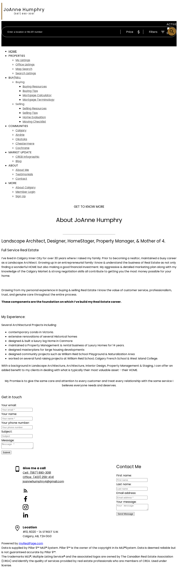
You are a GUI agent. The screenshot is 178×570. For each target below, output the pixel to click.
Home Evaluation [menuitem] (34, 117)
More (12, 183)
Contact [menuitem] (21, 179)
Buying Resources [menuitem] (35, 86)
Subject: (6, 432)
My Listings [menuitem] (23, 60)
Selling (20, 104)
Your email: (8, 405)
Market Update (20, 152)
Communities (18, 126)
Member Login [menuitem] (25, 192)
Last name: (120, 485)
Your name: (9, 414)
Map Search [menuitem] (24, 69)
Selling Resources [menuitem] (35, 108)
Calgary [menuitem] (21, 130)
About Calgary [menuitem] (26, 187)
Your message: (123, 503)
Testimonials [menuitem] (24, 174)
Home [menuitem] (12, 51)
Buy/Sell (14, 78)
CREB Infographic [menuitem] (27, 157)
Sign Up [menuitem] (21, 196)
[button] (43, 492)
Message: (7, 440)
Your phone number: (15, 423)
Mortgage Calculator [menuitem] (37, 95)
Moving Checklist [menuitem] (34, 122)
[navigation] (89, 123)
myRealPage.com (31, 544)
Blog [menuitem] (19, 161)
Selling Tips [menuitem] (30, 113)
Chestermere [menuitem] (25, 144)
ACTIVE (172, 24)
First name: (121, 476)
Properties (16, 56)
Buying (20, 82)
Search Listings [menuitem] (26, 73)
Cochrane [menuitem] (22, 148)
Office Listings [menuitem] (25, 65)
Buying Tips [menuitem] (30, 91)
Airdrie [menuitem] (20, 135)
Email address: (123, 494)
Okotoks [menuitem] (21, 139)
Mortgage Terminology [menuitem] (38, 100)
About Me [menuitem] (22, 170)
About (13, 165)
